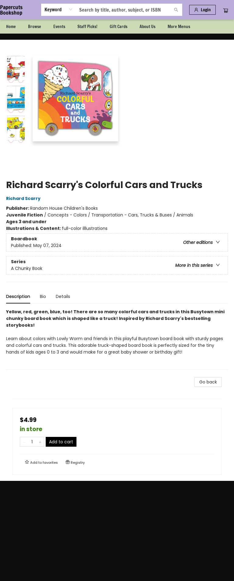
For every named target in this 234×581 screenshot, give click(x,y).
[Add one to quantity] (40, 441)
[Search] (176, 10)
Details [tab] (63, 296)
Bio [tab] (43, 296)
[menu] (117, 27)
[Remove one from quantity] (24, 441)
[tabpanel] (117, 339)
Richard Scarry (24, 198)
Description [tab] (18, 296)
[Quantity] (32, 442)
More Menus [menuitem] (179, 27)
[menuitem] (11, 27)
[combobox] (58, 9)
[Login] (202, 10)
